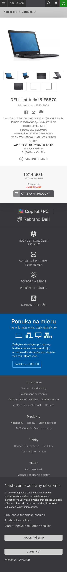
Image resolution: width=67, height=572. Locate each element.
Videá (42, 451)
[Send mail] (33, 112)
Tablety (31, 422)
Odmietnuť (34, 551)
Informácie (34, 382)
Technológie (28, 451)
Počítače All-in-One (27, 428)
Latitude (29, 11)
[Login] (55, 3)
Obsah (33, 463)
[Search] (48, 3)
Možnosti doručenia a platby (34, 474)
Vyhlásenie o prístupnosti (27, 405)
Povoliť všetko (33, 537)
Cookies (49, 405)
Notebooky (12, 11)
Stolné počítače (47, 422)
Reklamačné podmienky (33, 393)
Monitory (46, 428)
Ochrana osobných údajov (23, 399)
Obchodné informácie (26, 446)
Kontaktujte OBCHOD (27, 364)
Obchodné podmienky (33, 388)
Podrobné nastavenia (17, 560)
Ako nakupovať (33, 469)
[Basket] (63, 3)
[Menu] (3, 3)
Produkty (33, 416)
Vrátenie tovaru (50, 399)
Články (33, 440)
